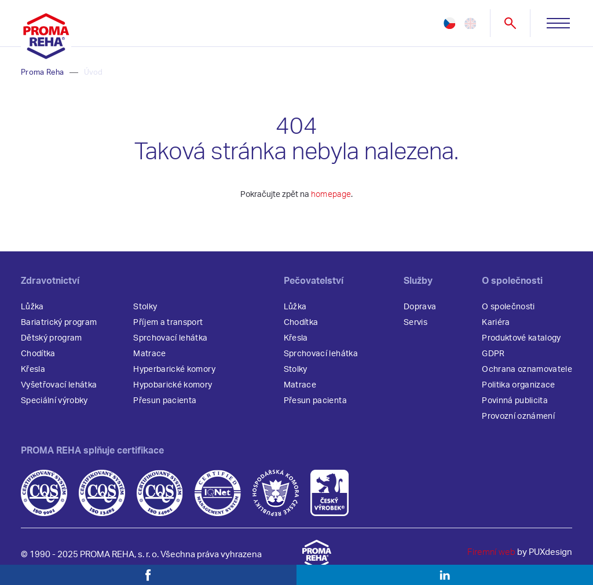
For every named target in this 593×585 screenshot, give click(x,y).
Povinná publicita (515, 401)
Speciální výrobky (54, 401)
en (470, 23)
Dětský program (51, 338)
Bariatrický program (59, 323)
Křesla (33, 369)
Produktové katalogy (521, 338)
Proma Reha (42, 72)
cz (449, 23)
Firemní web (491, 552)
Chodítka (38, 354)
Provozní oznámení (518, 416)
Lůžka (32, 307)
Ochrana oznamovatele (527, 369)
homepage (331, 195)
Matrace (149, 354)
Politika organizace (518, 385)
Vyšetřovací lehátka (59, 385)
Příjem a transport (168, 323)
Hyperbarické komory (174, 369)
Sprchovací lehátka (170, 338)
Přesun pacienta (164, 401)
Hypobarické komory (172, 385)
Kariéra (496, 323)
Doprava (420, 307)
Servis (415, 323)
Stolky (145, 307)
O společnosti (508, 307)
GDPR (493, 354)
